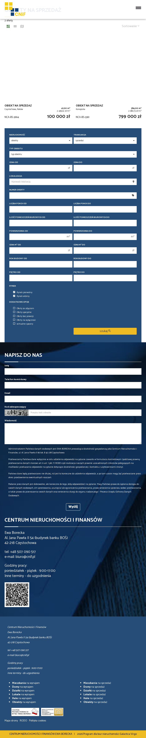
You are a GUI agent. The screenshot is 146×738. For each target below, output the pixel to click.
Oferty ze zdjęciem (23, 308)
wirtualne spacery (23, 324)
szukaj (105, 331)
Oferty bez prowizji (23, 316)
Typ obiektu (16, 148)
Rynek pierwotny (22, 292)
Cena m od (15, 244)
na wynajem (26, 683)
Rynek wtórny (21, 296)
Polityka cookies (37, 721)
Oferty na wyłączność (24, 320)
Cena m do (79, 244)
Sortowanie (130, 26)
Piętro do (79, 272)
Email (7, 393)
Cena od (13, 162)
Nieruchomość (17, 135)
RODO (23, 721)
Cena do (78, 162)
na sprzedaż (97, 683)
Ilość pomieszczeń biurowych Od (27, 217)
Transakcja (80, 135)
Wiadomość (11, 420)
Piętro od (14, 272)
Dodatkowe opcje (19, 302)
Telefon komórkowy (15, 379)
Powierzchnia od (18, 231)
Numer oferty (17, 190)
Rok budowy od (18, 258)
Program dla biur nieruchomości (101, 734)
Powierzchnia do (83, 231)
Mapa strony (11, 721)
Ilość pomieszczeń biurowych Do (92, 217)
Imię (7, 365)
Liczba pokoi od (18, 203)
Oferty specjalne (22, 312)
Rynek (12, 286)
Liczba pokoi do (82, 203)
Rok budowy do (82, 258)
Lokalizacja (15, 176)
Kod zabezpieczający (15, 406)
